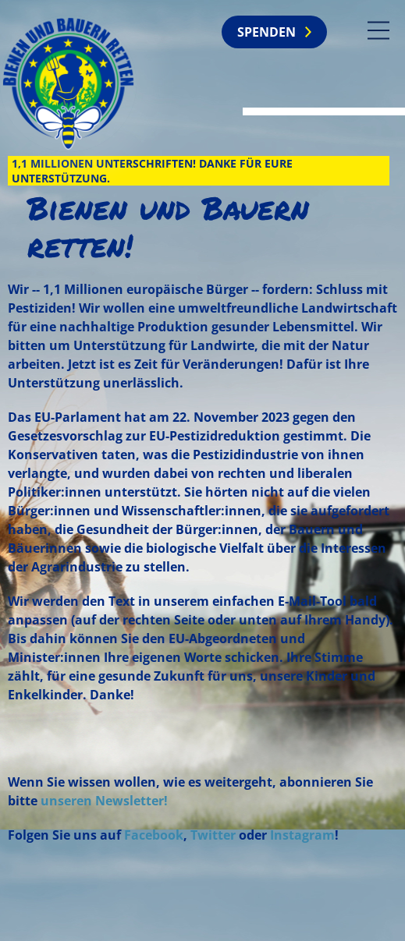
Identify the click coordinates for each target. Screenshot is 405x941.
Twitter (213, 835)
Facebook (153, 835)
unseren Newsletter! (104, 800)
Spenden (266, 32)
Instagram (302, 835)
